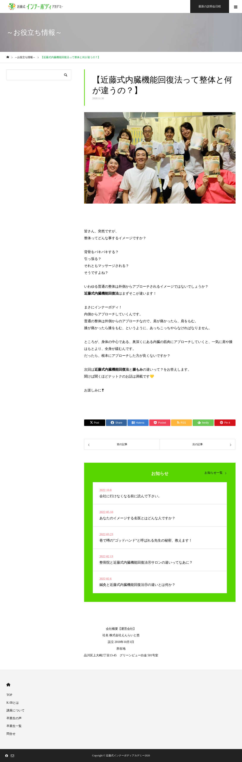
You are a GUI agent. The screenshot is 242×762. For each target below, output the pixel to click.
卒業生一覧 (14, 726)
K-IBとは (12, 702)
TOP (9, 695)
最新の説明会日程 (209, 6)
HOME (8, 685)
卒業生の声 (14, 718)
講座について (15, 710)
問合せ (11, 733)
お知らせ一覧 (213, 472)
